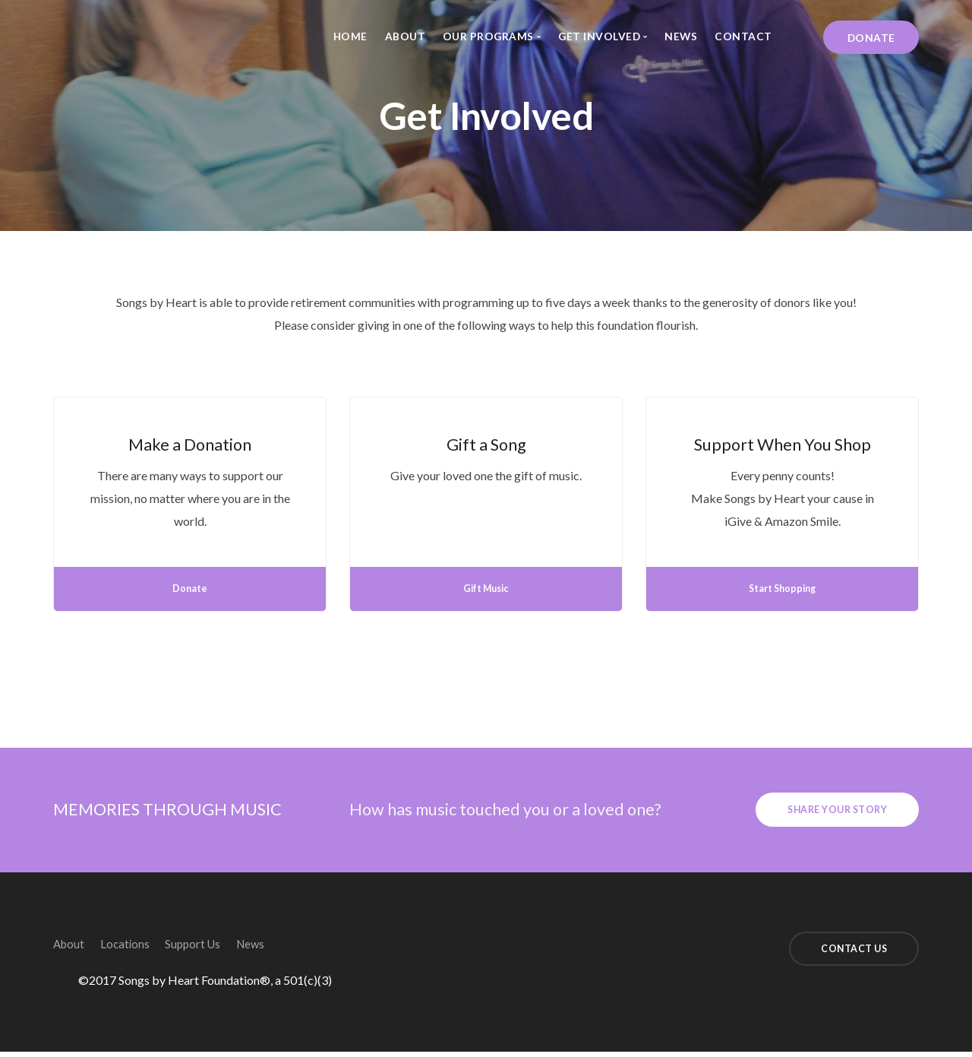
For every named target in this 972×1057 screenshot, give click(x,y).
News (680, 36)
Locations (137, 946)
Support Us (216, 946)
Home (350, 36)
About (405, 36)
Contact (743, 36)
